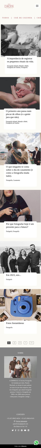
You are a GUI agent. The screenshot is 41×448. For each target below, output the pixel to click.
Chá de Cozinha (23, 18)
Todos (5, 18)
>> (31, 343)
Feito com (20, 446)
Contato (20, 438)
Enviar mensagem (21, 421)
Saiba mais (20, 403)
